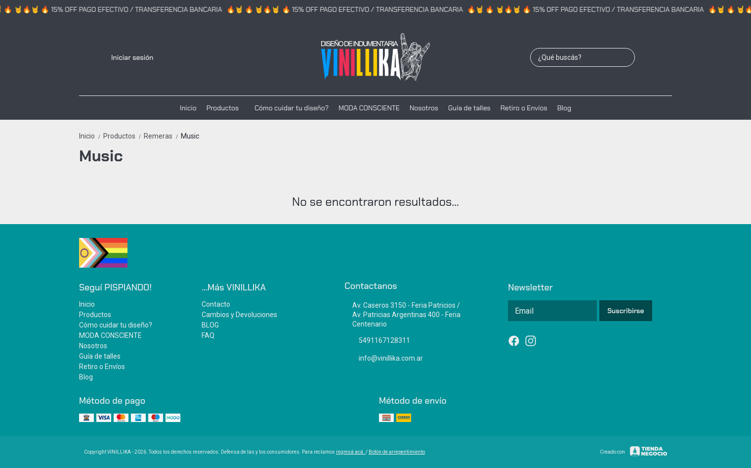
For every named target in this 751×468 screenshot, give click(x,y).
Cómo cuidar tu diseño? (291, 107)
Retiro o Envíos (524, 107)
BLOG (210, 325)
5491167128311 (377, 341)
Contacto (216, 304)
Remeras (162, 136)
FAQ (208, 335)
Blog (564, 107)
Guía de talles (469, 107)
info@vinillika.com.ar (383, 359)
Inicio (188, 107)
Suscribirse (625, 310)
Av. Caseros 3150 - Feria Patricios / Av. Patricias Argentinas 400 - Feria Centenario (402, 314)
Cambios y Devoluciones (239, 315)
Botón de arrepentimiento (397, 452)
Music (190, 136)
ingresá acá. (351, 452)
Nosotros (424, 107)
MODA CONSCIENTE (369, 107)
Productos (228, 107)
